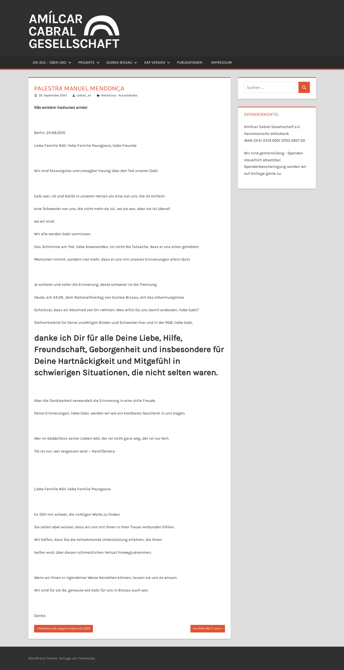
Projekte (89, 62)
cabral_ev (83, 95)
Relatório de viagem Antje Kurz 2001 (64, 629)
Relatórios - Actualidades (119, 95)
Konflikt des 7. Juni (206, 629)
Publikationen (189, 62)
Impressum (221, 62)
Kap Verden (157, 62)
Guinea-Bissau (121, 62)
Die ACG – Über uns (52, 62)
